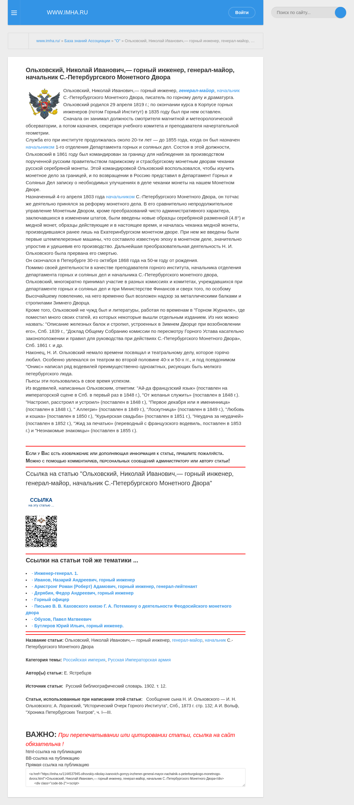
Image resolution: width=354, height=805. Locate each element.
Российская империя (84, 659)
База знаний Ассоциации (87, 41)
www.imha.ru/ (48, 41)
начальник (228, 90)
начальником (40, 147)
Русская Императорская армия (139, 659)
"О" (117, 41)
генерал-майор (47, 483)
